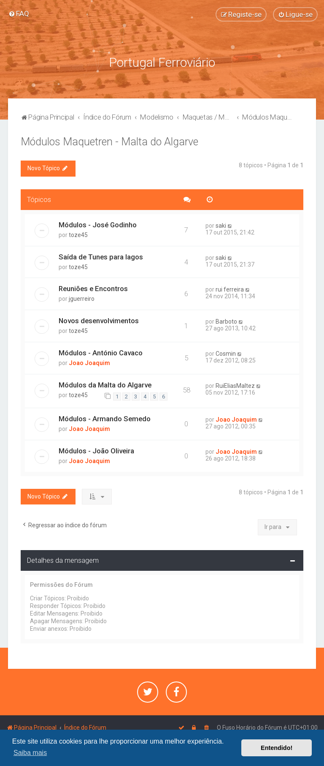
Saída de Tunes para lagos (101, 256)
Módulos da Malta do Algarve (105, 384)
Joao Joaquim (89, 362)
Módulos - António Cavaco (101, 352)
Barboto (226, 321)
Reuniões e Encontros (93, 288)
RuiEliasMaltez (235, 385)
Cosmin (226, 353)
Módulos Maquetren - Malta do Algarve (109, 141)
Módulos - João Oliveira (96, 450)
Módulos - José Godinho (98, 224)
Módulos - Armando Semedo (105, 418)
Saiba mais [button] (30, 752)
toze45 (78, 234)
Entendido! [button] (276, 747)
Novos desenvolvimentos (99, 320)
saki (221, 224)
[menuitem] (18, 13)
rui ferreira (230, 289)
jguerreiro (81, 298)
